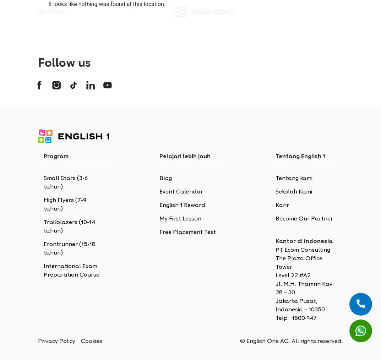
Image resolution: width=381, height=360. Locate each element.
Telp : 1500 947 (296, 318)
